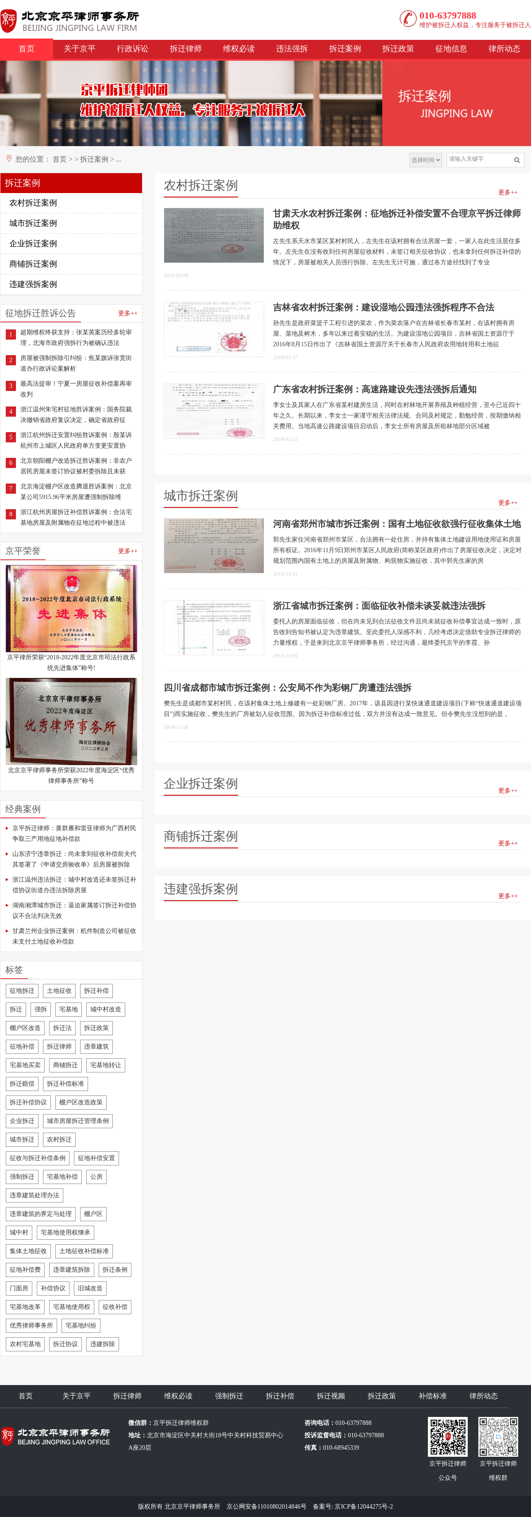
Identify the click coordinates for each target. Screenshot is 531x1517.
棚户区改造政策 (81, 1102)
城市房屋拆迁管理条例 (78, 1121)
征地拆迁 (22, 990)
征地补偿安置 (96, 1158)
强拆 (41, 1009)
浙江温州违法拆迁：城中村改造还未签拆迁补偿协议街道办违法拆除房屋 (74, 885)
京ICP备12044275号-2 (363, 1506)
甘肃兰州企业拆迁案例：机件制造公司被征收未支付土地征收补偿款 (74, 936)
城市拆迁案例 (33, 223)
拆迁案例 (345, 48)
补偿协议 (53, 1288)
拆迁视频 (331, 1396)
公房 (96, 1176)
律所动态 (504, 48)
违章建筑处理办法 (34, 1195)
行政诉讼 (133, 48)
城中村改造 (105, 1009)
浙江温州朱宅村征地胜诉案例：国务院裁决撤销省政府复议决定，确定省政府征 (76, 414)
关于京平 (80, 48)
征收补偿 (115, 1307)
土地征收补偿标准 (84, 1251)
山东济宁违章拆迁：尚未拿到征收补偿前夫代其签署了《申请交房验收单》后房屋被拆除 (74, 859)
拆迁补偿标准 (65, 1083)
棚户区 (93, 1214)
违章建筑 (96, 1046)
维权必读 (239, 48)
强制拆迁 (22, 1176)
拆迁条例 (115, 1269)
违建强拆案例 (33, 284)
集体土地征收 (28, 1251)
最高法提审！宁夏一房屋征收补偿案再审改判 (76, 389)
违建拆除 (102, 1344)
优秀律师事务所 (31, 1325)
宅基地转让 (105, 1065)
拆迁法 (62, 1028)
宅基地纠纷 (80, 1325)
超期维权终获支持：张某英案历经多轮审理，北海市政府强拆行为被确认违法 (76, 337)
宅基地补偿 (62, 1176)
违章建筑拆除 (71, 1269)
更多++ (128, 313)
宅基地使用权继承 (65, 1232)
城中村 (19, 1232)
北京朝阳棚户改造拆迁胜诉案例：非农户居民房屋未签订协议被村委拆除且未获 (76, 466)
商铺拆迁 (65, 1065)
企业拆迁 (22, 1121)
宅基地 (68, 1009)
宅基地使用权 (71, 1307)
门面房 (19, 1288)
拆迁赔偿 (22, 1083)
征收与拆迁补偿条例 (37, 1158)
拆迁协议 (65, 1344)
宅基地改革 (25, 1307)
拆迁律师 (186, 48)
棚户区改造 (25, 1028)
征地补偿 (22, 1046)
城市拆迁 (22, 1139)
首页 (27, 48)
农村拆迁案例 (33, 202)
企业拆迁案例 (33, 243)
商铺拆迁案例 (33, 263)
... (118, 159)
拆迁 (16, 1009)
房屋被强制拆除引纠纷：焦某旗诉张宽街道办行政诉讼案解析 (76, 363)
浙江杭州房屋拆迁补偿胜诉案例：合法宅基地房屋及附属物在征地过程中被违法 (76, 517)
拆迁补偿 (96, 990)
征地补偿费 (25, 1269)
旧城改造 (90, 1288)
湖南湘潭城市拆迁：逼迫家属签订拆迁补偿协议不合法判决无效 (74, 910)
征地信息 (451, 48)
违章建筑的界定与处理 (41, 1214)
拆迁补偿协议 (28, 1102)
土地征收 (59, 990)
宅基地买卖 (25, 1065)
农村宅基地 (25, 1344)
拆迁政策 (398, 48)
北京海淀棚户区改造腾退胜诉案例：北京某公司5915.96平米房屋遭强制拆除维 (76, 491)
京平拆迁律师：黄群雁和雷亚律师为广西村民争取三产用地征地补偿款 (74, 833)
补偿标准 (433, 1396)
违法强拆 (292, 48)
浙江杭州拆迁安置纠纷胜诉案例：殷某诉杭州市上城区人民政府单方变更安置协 (76, 440)
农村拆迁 (59, 1139)
